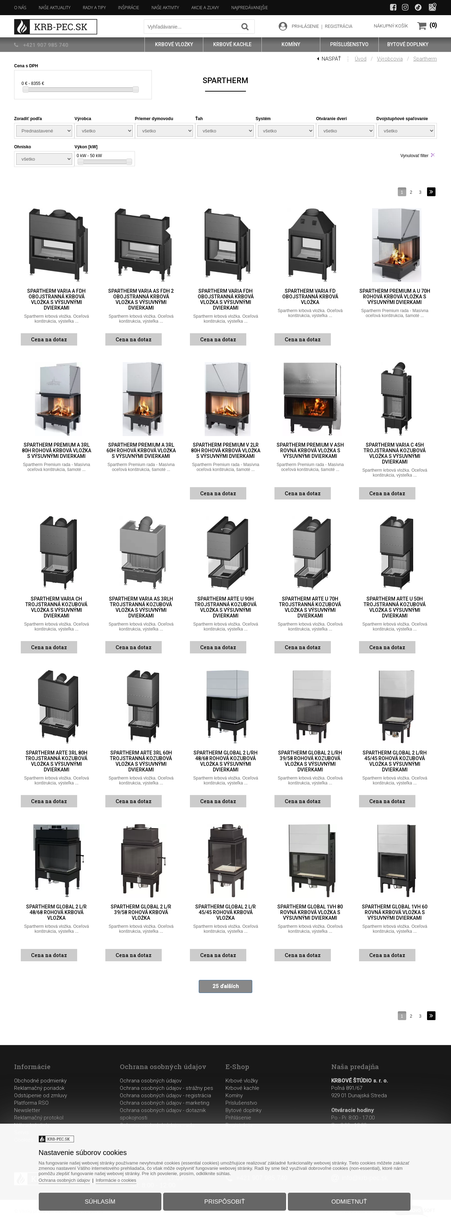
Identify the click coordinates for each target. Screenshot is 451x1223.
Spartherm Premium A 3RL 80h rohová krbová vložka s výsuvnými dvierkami (56, 450)
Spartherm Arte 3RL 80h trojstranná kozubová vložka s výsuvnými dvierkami (56, 761)
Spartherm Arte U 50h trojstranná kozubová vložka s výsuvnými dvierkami (395, 607)
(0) (433, 25)
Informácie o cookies (125, 1178)
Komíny (234, 1095)
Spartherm (425, 59)
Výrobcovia (390, 59)
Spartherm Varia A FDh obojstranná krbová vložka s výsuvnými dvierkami (56, 299)
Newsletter (27, 1110)
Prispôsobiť (224, 1199)
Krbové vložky (242, 1081)
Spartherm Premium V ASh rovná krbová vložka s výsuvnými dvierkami (310, 450)
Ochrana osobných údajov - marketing (164, 1103)
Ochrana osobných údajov (150, 1081)
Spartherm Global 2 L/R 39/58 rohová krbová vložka (141, 912)
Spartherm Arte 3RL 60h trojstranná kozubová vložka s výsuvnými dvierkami (141, 761)
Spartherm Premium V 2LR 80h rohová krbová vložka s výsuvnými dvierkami (225, 450)
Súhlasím (104, 1199)
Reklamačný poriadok (39, 1088)
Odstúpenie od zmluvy (40, 1095)
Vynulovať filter (414, 155)
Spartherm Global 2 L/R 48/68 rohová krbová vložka (56, 912)
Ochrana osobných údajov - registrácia (165, 1095)
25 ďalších (225, 986)
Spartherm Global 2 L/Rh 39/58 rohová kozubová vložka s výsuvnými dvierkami (310, 761)
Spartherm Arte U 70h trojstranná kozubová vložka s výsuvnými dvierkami (310, 607)
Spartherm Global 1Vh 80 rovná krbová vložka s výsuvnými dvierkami (310, 912)
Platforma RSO (31, 1103)
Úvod (360, 59)
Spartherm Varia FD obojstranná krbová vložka (310, 296)
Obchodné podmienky (40, 1081)
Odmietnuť (345, 1199)
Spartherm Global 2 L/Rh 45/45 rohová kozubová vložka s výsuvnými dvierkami (395, 761)
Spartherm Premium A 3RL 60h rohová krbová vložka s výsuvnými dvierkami (141, 450)
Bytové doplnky (243, 1110)
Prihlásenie (238, 1118)
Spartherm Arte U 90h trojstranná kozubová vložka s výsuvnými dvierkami (225, 607)
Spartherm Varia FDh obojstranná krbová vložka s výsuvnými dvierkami (226, 299)
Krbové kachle (242, 1088)
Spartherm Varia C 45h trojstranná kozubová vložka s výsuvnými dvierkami (395, 453)
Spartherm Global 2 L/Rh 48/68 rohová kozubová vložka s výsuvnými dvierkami (225, 761)
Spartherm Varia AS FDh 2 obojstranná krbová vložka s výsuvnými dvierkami (141, 299)
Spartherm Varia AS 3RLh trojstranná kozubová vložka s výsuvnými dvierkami (141, 607)
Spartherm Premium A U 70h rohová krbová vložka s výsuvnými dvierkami (394, 296)
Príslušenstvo (241, 1103)
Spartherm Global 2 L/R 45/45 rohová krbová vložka (225, 912)
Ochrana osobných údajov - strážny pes (166, 1088)
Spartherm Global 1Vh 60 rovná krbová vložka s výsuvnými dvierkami (394, 912)
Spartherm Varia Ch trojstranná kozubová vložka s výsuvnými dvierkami (56, 607)
